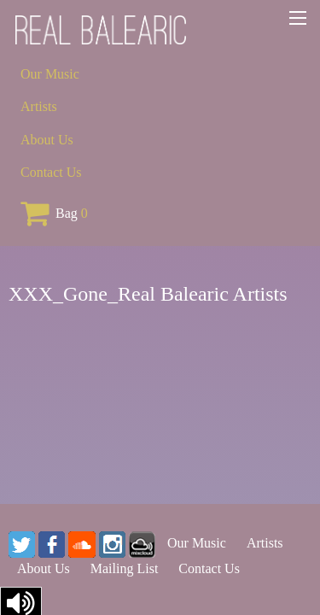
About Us (46, 139)
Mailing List (124, 568)
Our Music (49, 74)
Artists (38, 106)
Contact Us (51, 172)
